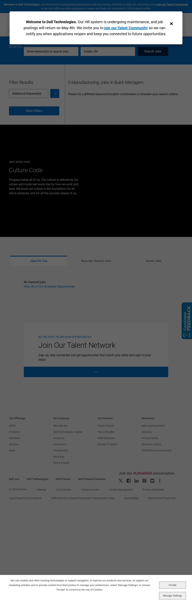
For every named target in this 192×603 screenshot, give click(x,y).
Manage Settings (172, 595)
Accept (172, 585)
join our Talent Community (126, 28)
